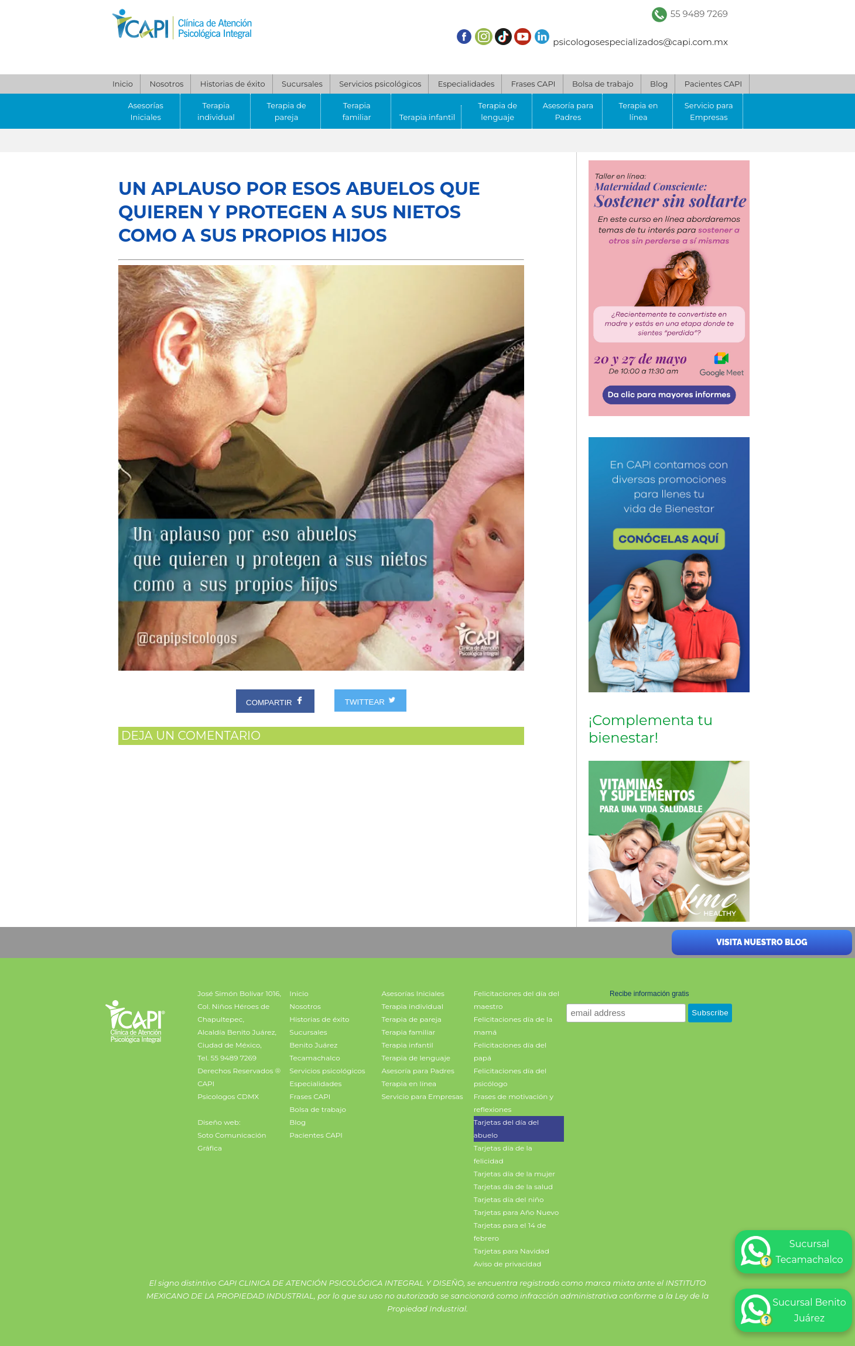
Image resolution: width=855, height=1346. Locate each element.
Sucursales (302, 83)
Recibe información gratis (649, 994)
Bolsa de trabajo (603, 83)
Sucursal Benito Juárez (793, 1310)
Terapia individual (216, 111)
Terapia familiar (357, 111)
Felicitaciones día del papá (510, 1051)
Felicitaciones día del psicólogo (510, 1077)
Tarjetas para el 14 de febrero (510, 1231)
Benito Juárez (313, 1045)
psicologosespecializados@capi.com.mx (640, 41)
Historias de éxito (232, 83)
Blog (659, 83)
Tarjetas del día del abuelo (506, 1128)
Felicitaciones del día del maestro (516, 1000)
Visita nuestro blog (761, 942)
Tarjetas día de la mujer (514, 1173)
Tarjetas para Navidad (511, 1251)
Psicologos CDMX (228, 1096)
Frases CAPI (533, 83)
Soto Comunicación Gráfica (231, 1141)
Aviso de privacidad (508, 1263)
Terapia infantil (427, 117)
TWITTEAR (370, 700)
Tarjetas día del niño (509, 1199)
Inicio (122, 83)
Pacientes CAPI (713, 83)
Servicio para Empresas (709, 111)
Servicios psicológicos (380, 83)
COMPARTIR (275, 701)
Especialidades (466, 83)
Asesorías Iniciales (145, 111)
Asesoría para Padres (568, 111)
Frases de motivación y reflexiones (513, 1103)
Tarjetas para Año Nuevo (516, 1212)
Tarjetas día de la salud (513, 1186)
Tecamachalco (314, 1057)
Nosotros (166, 83)
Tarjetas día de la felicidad (503, 1154)
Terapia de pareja (286, 111)
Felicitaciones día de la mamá (513, 1025)
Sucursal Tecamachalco (792, 1252)
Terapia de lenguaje (497, 111)
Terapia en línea (638, 111)
